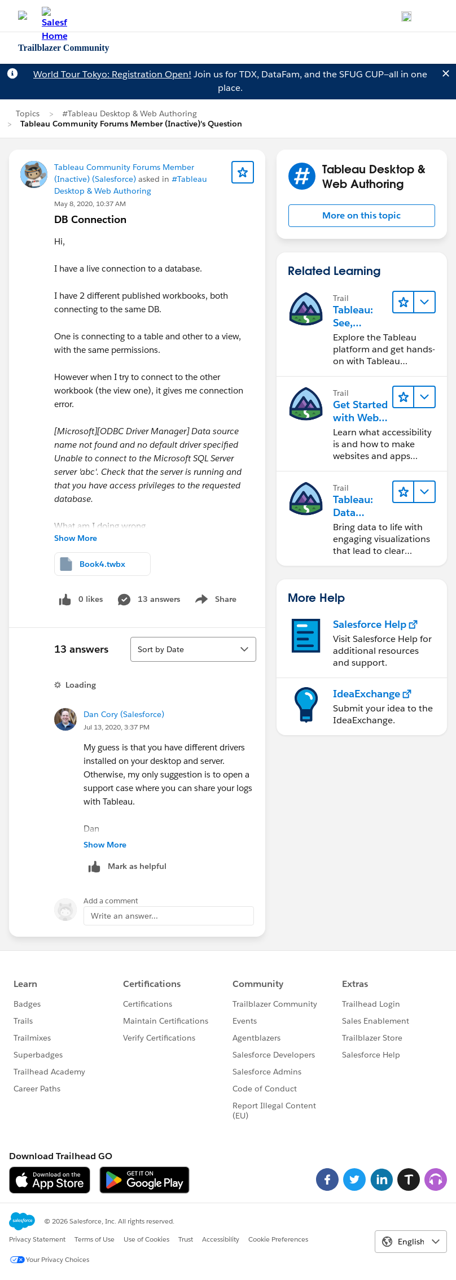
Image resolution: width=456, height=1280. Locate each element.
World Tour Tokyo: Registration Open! (112, 74)
